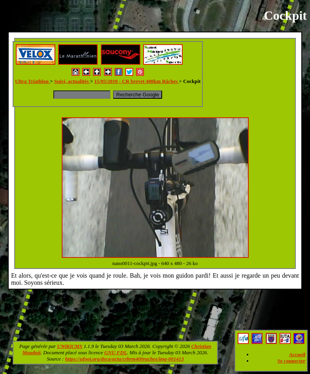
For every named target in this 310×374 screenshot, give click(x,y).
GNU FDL (115, 352)
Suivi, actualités (72, 81)
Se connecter (291, 361)
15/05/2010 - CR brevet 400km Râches (136, 81)
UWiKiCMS (69, 346)
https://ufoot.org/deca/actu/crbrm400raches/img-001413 (124, 359)
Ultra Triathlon (32, 81)
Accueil (297, 354)
